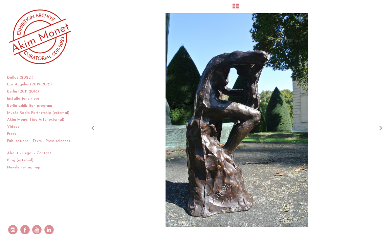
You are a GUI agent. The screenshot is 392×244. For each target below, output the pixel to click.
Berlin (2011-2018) (25, 92)
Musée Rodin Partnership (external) (38, 113)
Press (11, 134)
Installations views (26, 99)
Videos (15, 127)
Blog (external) (20, 160)
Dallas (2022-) (23, 78)
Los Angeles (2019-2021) (32, 84)
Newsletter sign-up (23, 167)
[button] (236, 8)
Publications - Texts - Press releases (38, 143)
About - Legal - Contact (31, 153)
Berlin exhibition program (29, 106)
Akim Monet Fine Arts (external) (35, 120)
